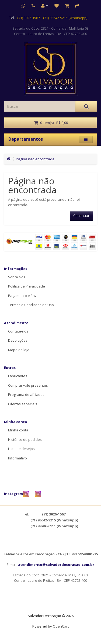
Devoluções (17, 340)
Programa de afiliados (26, 394)
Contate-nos (18, 331)
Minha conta (18, 430)
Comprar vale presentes (28, 385)
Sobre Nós (16, 277)
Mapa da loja (18, 349)
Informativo (17, 458)
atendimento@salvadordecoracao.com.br (56, 564)
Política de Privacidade (26, 286)
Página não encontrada (35, 159)
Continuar (81, 215)
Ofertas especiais (22, 403)
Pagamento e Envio (24, 295)
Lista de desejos (21, 448)
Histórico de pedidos (25, 439)
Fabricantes (17, 375)
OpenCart (61, 626)
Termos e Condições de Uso (31, 304)
